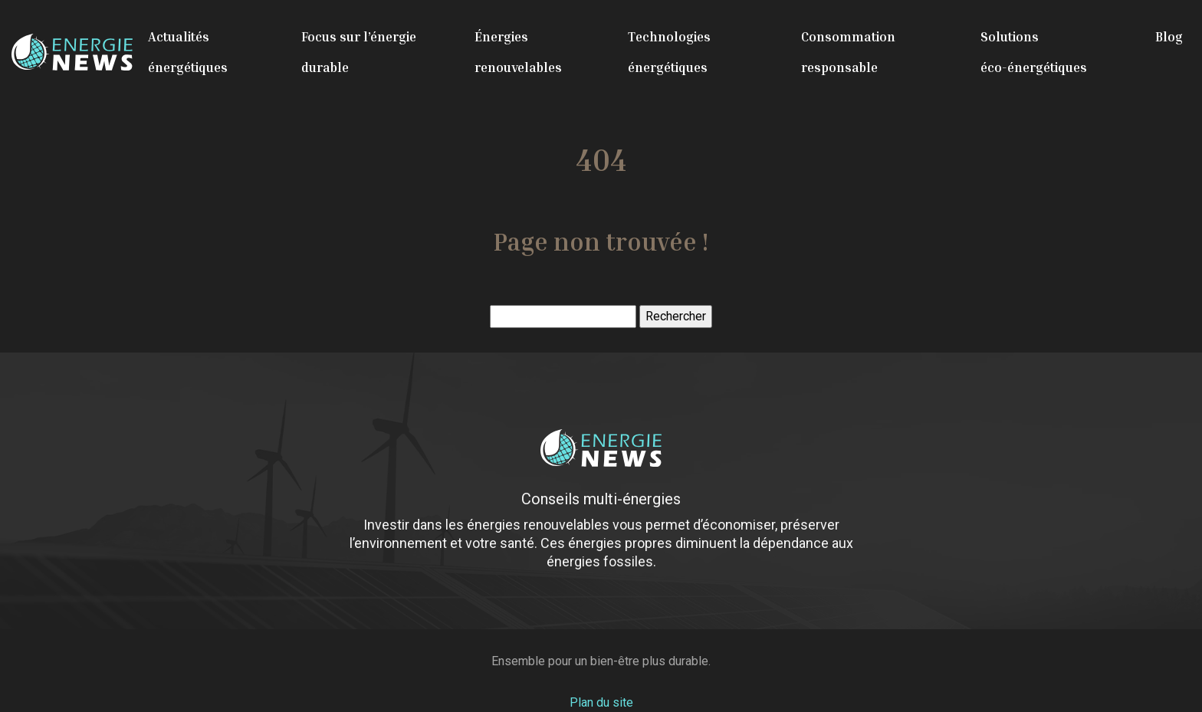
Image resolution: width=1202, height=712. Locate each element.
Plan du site (601, 702)
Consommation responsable (848, 51)
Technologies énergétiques (669, 51)
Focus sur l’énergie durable (358, 51)
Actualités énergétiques (188, 51)
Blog (1169, 36)
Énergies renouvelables (518, 51)
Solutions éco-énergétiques (1033, 51)
